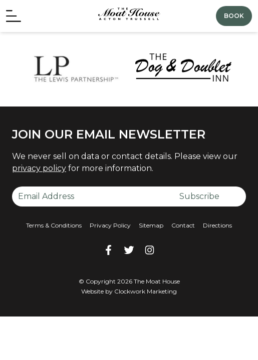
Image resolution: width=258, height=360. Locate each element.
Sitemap (151, 225)
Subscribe (199, 196)
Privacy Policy (110, 225)
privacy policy (39, 168)
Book (234, 16)
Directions (217, 225)
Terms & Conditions (54, 225)
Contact (183, 225)
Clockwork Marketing (145, 291)
